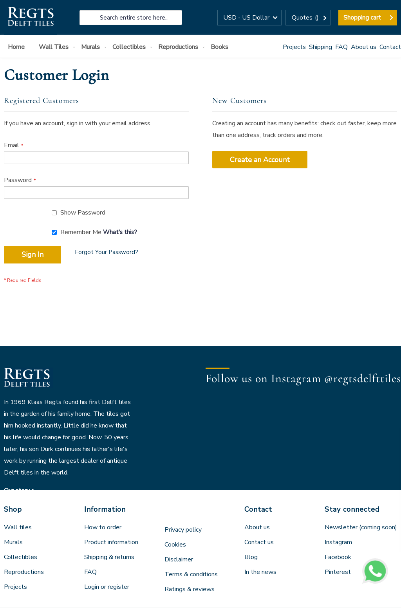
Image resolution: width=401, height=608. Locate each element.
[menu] (200, 46)
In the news (260, 572)
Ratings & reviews (189, 589)
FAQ (341, 47)
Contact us (259, 542)
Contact (390, 47)
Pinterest (338, 572)
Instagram (338, 542)
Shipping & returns (109, 557)
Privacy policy (183, 529)
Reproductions (24, 572)
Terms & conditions (191, 574)
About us (363, 47)
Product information (111, 542)
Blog (251, 557)
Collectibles (20, 557)
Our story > (19, 490)
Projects (294, 47)
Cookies (175, 544)
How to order (102, 527)
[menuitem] (18, 47)
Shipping (320, 47)
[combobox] (130, 17)
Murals (13, 542)
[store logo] (30, 17)
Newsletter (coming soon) (361, 527)
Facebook (338, 557)
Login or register (106, 587)
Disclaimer (178, 559)
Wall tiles (18, 527)
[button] (249, 17)
